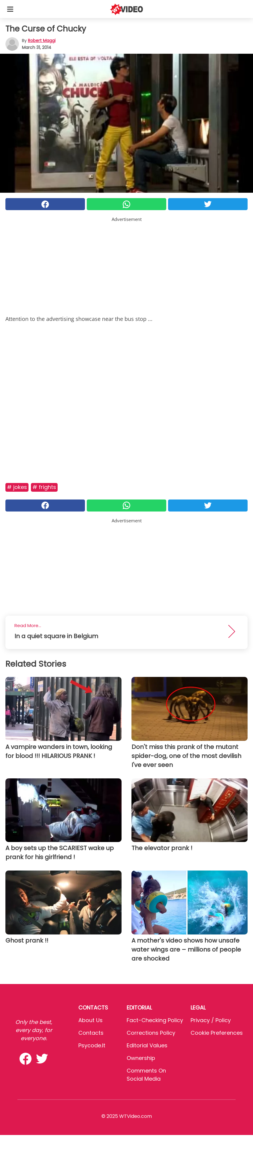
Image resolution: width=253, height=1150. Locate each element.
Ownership (141, 1058)
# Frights (44, 487)
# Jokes (17, 487)
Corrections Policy (151, 1033)
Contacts (91, 1033)
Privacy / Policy (211, 1020)
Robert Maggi (42, 41)
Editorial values (147, 1045)
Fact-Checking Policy (155, 1020)
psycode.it (91, 1045)
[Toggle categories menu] (10, 9)
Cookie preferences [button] (217, 1033)
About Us (90, 1020)
